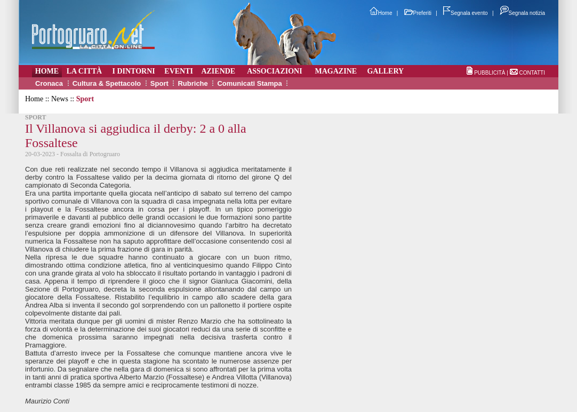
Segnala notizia (522, 13)
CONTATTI (532, 73)
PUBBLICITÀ (489, 73)
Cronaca (49, 83)
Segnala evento (465, 13)
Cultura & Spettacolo (107, 83)
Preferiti (417, 13)
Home (381, 13)
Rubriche (192, 83)
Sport (159, 83)
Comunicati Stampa (249, 83)
